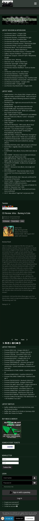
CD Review (6, 221)
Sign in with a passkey (19, 492)
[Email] (10, 463)
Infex (22, 221)
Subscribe (7, 467)
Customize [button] (29, 518)
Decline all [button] (19, 518)
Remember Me (8, 487)
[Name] (10, 459)
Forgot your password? (11, 502)
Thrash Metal (15, 221)
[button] (3, 343)
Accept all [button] (9, 518)
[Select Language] (9, 208)
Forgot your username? (11, 504)
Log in (19, 498)
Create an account (11, 506)
